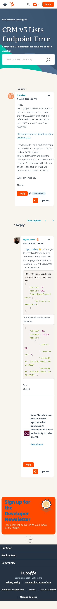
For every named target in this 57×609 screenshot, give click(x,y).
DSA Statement (48, 598)
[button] (48, 95)
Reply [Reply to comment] (28, 472)
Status (32, 598)
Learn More (37, 452)
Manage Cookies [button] (28, 605)
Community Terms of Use (38, 590)
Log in (48, 4)
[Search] (28, 59)
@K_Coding (32, 249)
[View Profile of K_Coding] (21, 95)
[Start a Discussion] (36, 4)
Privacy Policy (13, 590)
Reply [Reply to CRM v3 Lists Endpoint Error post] (22, 193)
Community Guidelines (12, 598)
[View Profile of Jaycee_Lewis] (29, 240)
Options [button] (21, 89)
